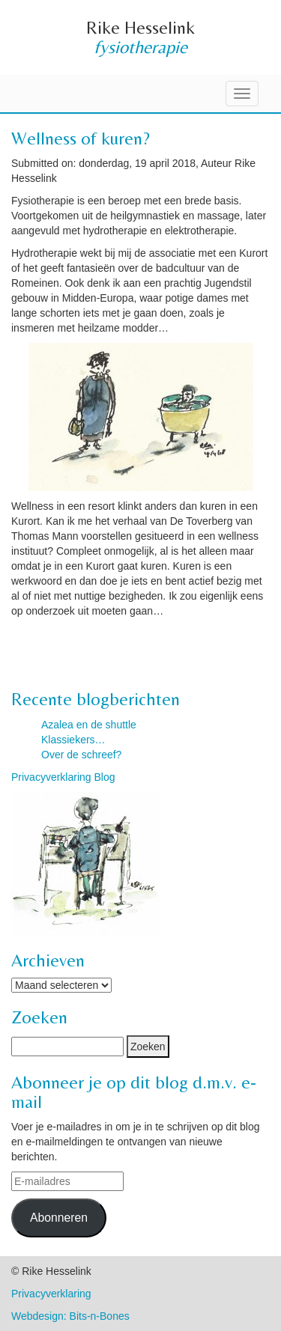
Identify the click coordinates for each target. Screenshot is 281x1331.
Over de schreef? (81, 755)
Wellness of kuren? (80, 138)
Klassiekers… (73, 740)
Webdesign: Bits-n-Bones (70, 1316)
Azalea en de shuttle (88, 725)
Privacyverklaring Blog (63, 777)
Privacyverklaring (51, 1294)
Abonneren (59, 1217)
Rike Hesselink (140, 27)
